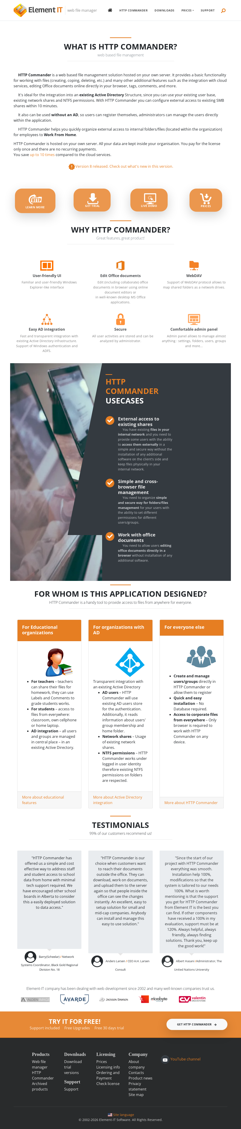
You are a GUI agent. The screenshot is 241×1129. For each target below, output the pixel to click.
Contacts (136, 1072)
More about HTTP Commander (191, 802)
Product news (140, 1078)
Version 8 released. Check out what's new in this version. (120, 166)
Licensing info (108, 1067)
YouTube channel (185, 1059)
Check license (108, 1083)
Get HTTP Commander (197, 1024)
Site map (136, 1094)
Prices (186, 10)
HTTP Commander (133, 10)
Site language (121, 1115)
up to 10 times (43, 154)
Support (208, 10)
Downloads (165, 10)
